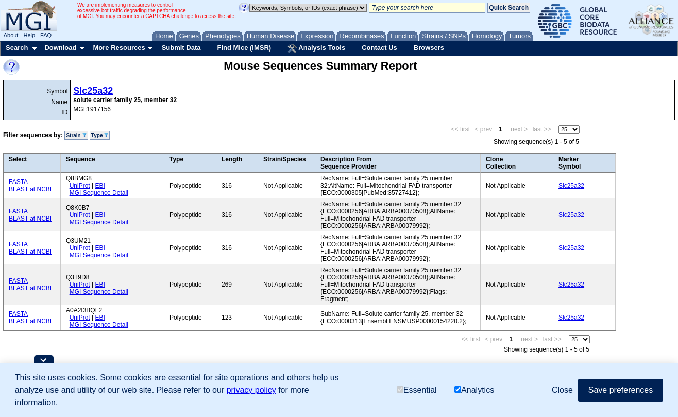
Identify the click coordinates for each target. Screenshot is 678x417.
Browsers (429, 48)
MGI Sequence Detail (99, 192)
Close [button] (562, 390)
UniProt (80, 185)
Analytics (474, 390)
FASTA (18, 182)
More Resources (119, 48)
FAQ (46, 35)
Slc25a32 (93, 91)
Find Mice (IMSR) (244, 48)
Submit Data (181, 48)
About (11, 35)
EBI (100, 185)
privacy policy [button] (251, 390)
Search (17, 48)
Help (29, 35)
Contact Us (379, 48)
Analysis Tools (316, 48)
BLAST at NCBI (30, 189)
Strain (76, 135)
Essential (417, 390)
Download (60, 48)
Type (99, 135)
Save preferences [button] (620, 390)
